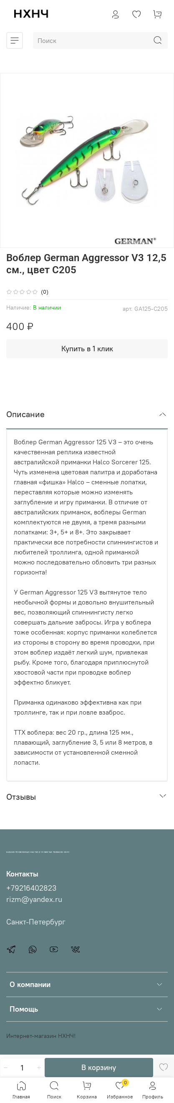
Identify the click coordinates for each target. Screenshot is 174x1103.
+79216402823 (31, 888)
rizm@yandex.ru (34, 899)
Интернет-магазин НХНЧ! (41, 1036)
